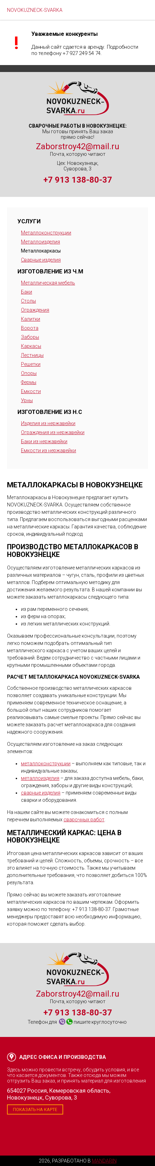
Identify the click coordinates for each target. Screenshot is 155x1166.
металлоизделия (40, 778)
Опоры (29, 373)
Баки (26, 292)
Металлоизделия (40, 242)
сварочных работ (84, 819)
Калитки (30, 319)
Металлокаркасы (41, 251)
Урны (27, 400)
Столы (28, 301)
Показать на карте (35, 1109)
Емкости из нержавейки (48, 450)
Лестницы (32, 355)
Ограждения (35, 310)
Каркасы (31, 346)
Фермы (28, 382)
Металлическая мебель (48, 283)
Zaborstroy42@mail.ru (77, 146)
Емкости (31, 391)
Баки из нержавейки (44, 441)
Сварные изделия (41, 260)
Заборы (30, 337)
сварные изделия (40, 793)
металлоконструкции (46, 763)
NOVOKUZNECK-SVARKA (34, 10)
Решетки (30, 364)
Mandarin (104, 1161)
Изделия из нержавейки (48, 423)
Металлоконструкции (46, 232)
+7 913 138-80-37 (77, 180)
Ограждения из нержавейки (52, 432)
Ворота (29, 328)
